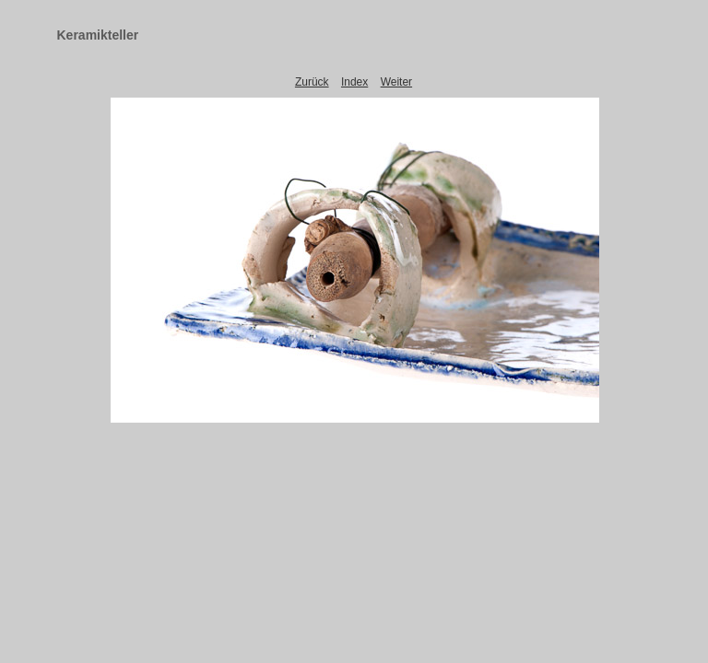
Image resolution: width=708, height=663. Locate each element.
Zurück (312, 82)
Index (354, 82)
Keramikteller (98, 35)
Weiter (396, 82)
